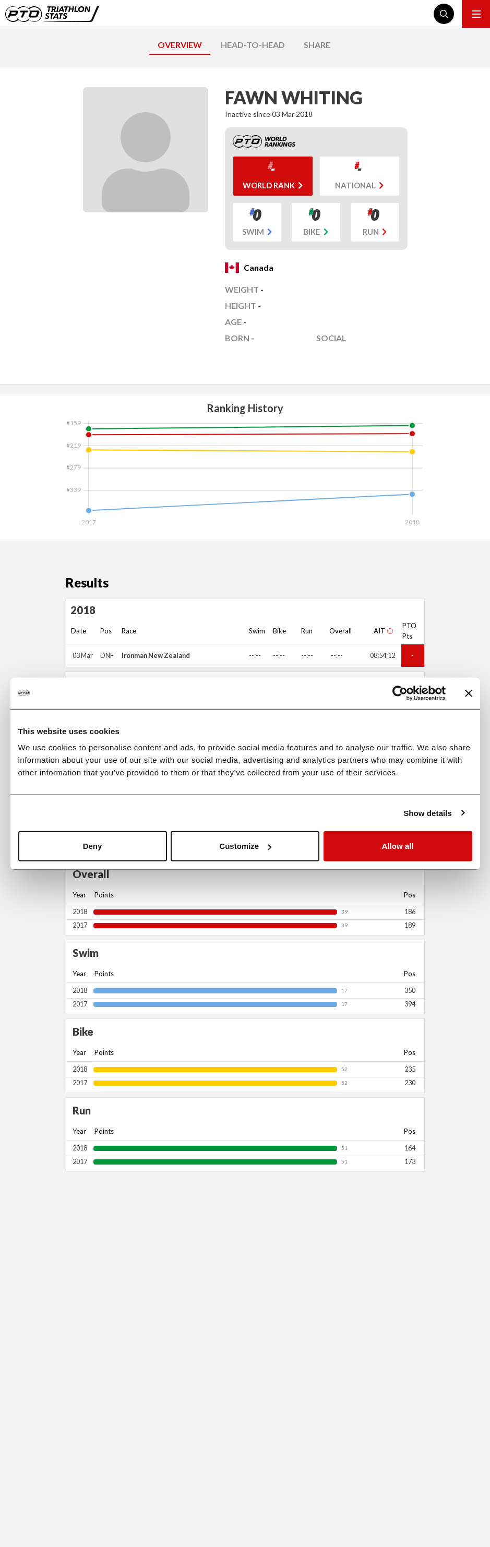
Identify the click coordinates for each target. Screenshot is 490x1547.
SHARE (317, 45)
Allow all (398, 846)
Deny (92, 846)
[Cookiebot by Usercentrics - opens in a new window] (400, 693)
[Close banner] (468, 693)
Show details (427, 812)
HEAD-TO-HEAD (253, 45)
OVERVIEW (180, 45)
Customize (245, 846)
